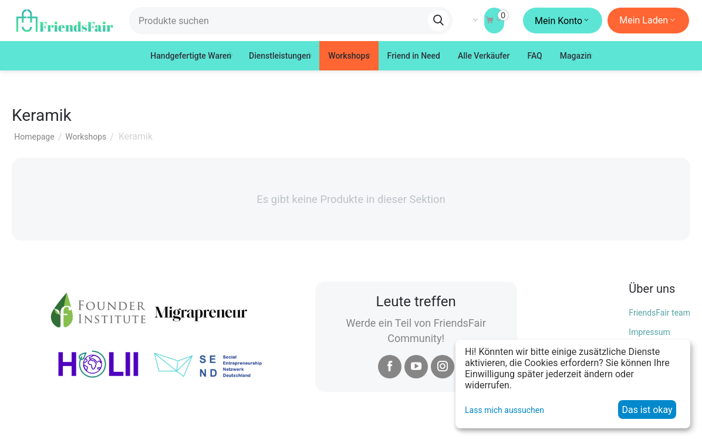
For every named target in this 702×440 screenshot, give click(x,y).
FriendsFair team (659, 312)
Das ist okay (647, 409)
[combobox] (291, 20)
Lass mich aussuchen (504, 410)
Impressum (649, 332)
